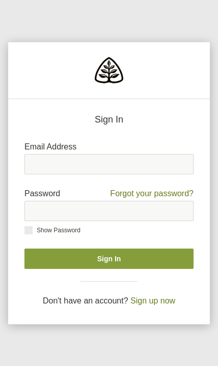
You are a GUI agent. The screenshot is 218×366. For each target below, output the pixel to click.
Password (109, 194)
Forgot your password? (152, 193)
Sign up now (152, 300)
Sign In (109, 259)
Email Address (50, 146)
